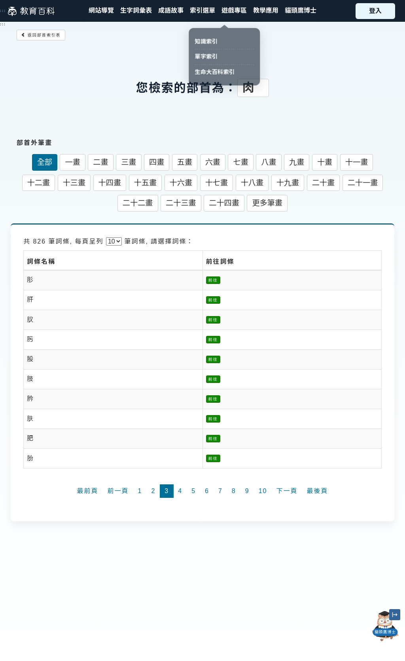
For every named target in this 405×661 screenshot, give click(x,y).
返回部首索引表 (41, 35)
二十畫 (323, 183)
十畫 (324, 162)
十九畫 (287, 183)
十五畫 (145, 183)
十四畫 (109, 183)
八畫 (268, 162)
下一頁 (286, 491)
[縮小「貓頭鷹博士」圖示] (394, 614)
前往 (213, 280)
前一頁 (118, 491)
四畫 (156, 162)
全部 (44, 162)
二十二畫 (138, 203)
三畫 (128, 162)
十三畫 (74, 183)
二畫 (100, 162)
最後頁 (317, 491)
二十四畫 (224, 203)
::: (3, 11)
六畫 (212, 162)
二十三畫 (181, 203)
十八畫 (252, 183)
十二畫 (38, 183)
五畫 (184, 162)
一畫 (72, 162)
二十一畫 (363, 183)
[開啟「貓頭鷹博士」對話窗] (385, 626)
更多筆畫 (267, 203)
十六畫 (181, 183)
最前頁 (87, 491)
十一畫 (356, 162)
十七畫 (216, 183)
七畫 (240, 162)
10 (263, 491)
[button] (202, 11)
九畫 (296, 162)
